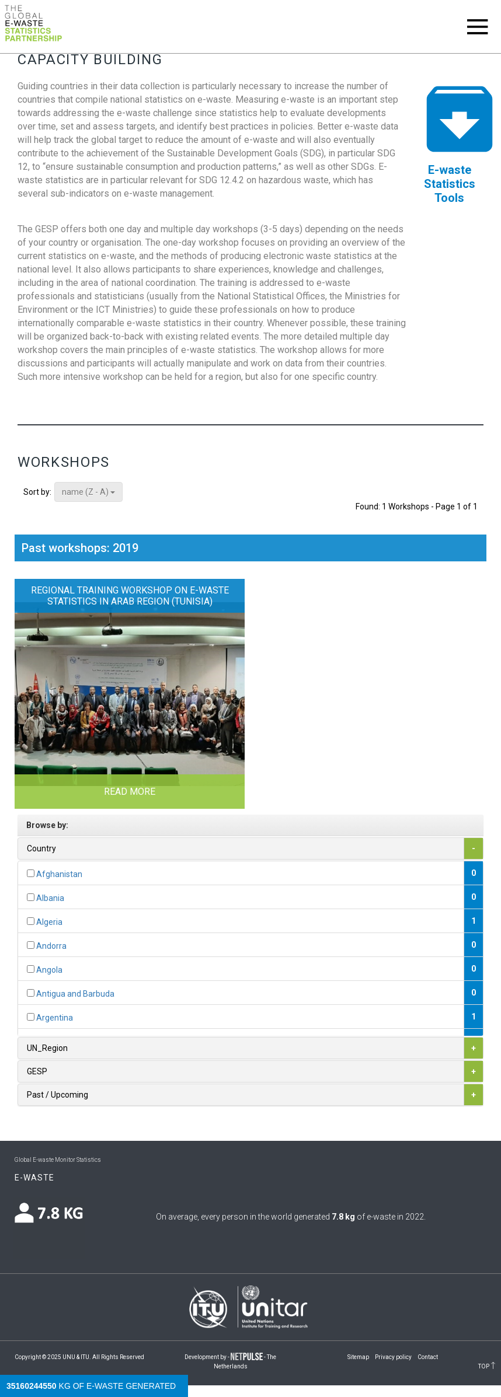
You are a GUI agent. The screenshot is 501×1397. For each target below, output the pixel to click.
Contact (428, 1357)
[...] (30, 873)
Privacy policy (393, 1357)
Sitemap (358, 1357)
